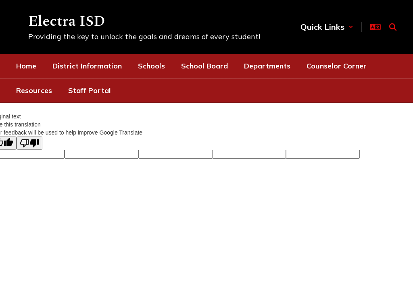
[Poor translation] (29, 143)
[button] (326, 27)
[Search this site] (393, 27)
